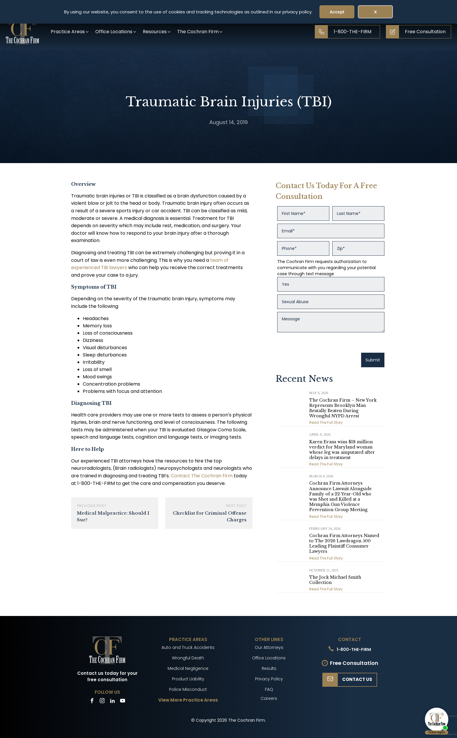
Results (269, 668)
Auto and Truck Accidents (188, 647)
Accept (337, 11)
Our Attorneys (269, 647)
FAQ (269, 689)
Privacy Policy (269, 679)
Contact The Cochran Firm (202, 475)
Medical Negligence (188, 668)
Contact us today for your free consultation (107, 676)
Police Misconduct (188, 689)
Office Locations (269, 658)
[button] (70, 32)
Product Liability (188, 679)
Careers (269, 698)
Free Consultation (354, 663)
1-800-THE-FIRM (354, 649)
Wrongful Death (188, 658)
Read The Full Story (326, 422)
